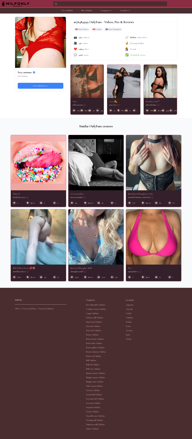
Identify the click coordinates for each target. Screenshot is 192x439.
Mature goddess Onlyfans (95, 347)
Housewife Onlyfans (93, 330)
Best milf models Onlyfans (95, 305)
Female (133, 49)
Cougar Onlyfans (92, 313)
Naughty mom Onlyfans (94, 382)
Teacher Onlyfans (92, 412)
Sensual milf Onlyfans (94, 394)
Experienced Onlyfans (94, 322)
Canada (128, 313)
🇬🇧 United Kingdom (113, 29)
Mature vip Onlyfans (93, 356)
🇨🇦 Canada (97, 29)
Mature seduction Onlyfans (96, 352)
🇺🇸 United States (81, 29)
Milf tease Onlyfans (93, 369)
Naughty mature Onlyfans (95, 377)
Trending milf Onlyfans (94, 420)
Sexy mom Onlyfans (93, 403)
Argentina (129, 305)
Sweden (128, 339)
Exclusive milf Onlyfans (94, 318)
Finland (128, 322)
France (128, 326)
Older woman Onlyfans (94, 386)
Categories (106, 10)
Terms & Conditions (46, 309)
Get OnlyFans (40, 85)
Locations (125, 10)
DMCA (18, 309)
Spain (128, 335)
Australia (129, 309)
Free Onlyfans (67, 10)
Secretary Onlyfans (93, 390)
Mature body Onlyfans (94, 343)
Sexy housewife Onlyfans (95, 399)
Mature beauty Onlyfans (95, 339)
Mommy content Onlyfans (95, 373)
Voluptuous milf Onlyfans (95, 424)
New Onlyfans (86, 10)
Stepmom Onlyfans (93, 407)
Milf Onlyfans (91, 360)
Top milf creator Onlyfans (95, 416)
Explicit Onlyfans (92, 429)
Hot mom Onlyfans (93, 326)
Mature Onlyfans (92, 335)
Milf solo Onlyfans (92, 365)
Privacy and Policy (29, 309)
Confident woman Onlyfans (96, 309)
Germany (129, 330)
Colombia (129, 318)
